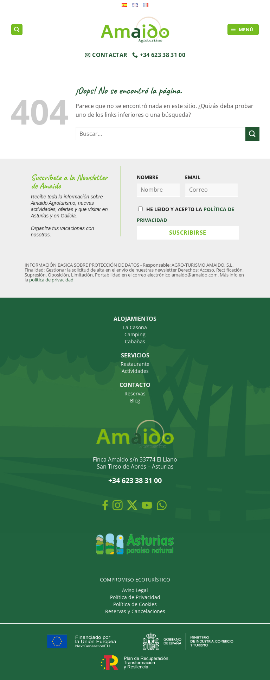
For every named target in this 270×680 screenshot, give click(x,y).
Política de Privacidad (135, 597)
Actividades (135, 371)
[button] (243, 30)
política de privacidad (51, 280)
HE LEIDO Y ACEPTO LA (185, 214)
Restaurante (135, 364)
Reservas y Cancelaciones (135, 611)
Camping (135, 334)
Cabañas (135, 341)
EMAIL (192, 177)
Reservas (135, 393)
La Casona (135, 327)
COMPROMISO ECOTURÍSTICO (135, 579)
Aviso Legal (135, 590)
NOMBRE (147, 177)
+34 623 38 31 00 (135, 480)
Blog (135, 400)
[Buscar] (16, 30)
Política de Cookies (135, 604)
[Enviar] (252, 134)
